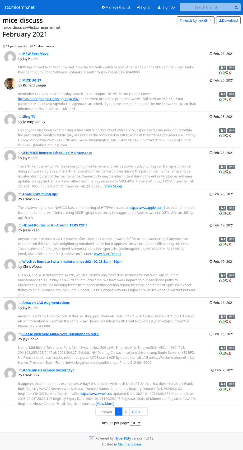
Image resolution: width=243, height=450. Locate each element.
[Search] (236, 7)
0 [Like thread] (222, 72)
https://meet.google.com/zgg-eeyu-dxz (48, 98)
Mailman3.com (129, 444)
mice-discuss (23, 20)
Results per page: (115, 423)
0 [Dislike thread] (228, 72)
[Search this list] (206, 7)
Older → (138, 411)
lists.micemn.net (19, 7)
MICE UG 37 (30, 80)
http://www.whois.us (96, 393)
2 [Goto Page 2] (126, 411)
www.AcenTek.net (108, 253)
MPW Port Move (34, 53)
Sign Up (166, 7)
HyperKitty (122, 438)
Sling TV (27, 116)
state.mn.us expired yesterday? (46, 370)
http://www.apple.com (146, 207)
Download (228, 20)
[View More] (112, 186)
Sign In (144, 7)
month (194, 20)
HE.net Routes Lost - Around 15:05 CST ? (53, 225)
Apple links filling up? (38, 194)
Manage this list (116, 7)
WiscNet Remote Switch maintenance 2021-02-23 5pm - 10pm (71, 261)
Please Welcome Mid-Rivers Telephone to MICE (59, 334)
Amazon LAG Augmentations (44, 302)
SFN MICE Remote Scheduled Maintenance (55, 152)
